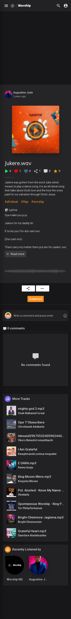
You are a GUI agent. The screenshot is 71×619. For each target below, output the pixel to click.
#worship (37, 202)
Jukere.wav (18, 163)
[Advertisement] (35, 47)
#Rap (24, 202)
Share (28, 288)
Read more (15, 254)
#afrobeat (11, 202)
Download (35, 298)
